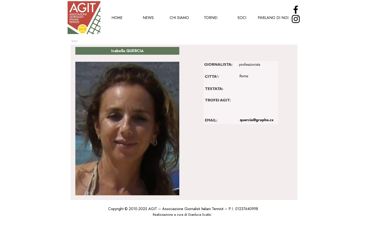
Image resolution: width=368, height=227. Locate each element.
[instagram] (295, 19)
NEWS (148, 17)
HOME (117, 17)
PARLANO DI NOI (273, 17)
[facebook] (295, 9)
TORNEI (210, 17)
